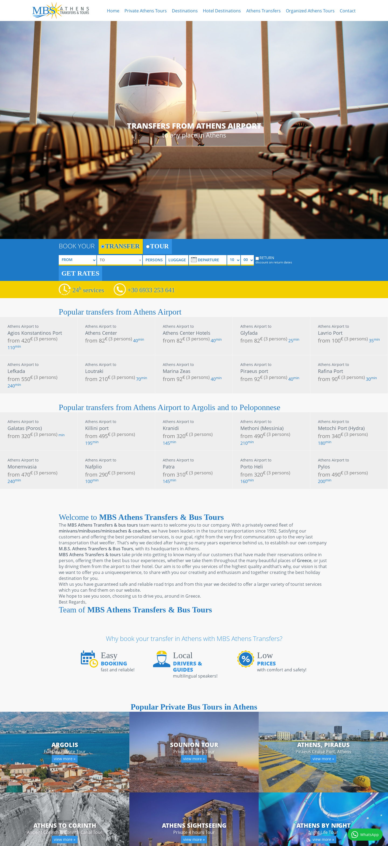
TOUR (157, 246)
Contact (348, 11)
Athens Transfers (263, 11)
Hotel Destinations (222, 11)
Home (113, 11)
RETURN (273, 259)
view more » (64, 759)
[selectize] (119, 260)
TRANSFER (120, 246)
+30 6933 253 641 (151, 290)
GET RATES (80, 273)
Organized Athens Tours (310, 11)
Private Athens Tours (145, 11)
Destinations (185, 11)
